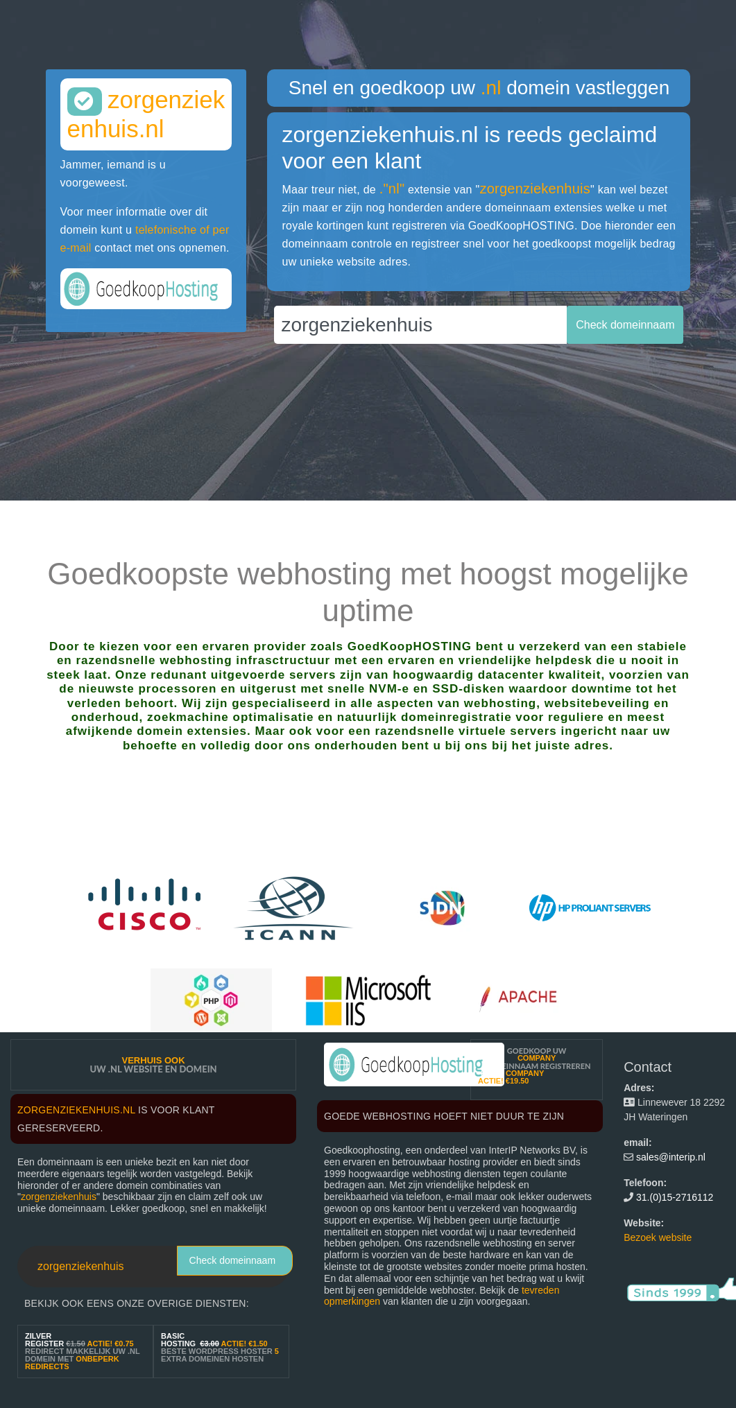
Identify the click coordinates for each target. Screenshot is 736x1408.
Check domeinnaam (232, 1260)
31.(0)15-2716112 (674, 1197)
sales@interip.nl (670, 1157)
